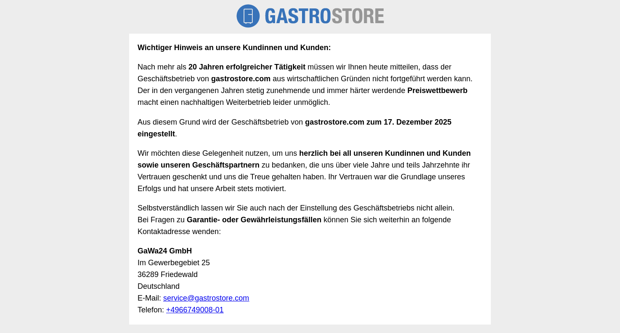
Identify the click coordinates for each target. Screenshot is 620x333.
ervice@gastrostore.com (208, 298)
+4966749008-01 (195, 310)
